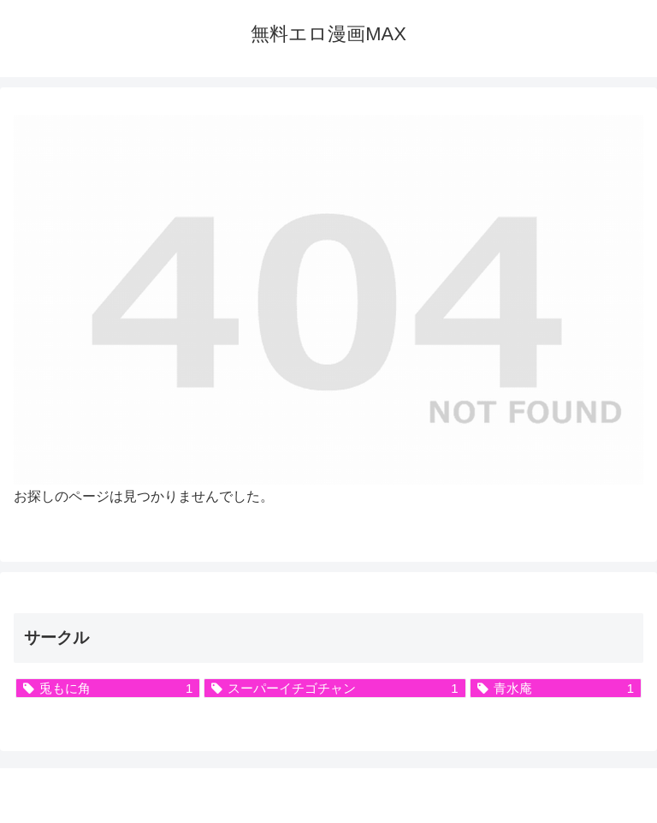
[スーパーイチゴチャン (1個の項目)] (334, 688)
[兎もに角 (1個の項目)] (107, 688)
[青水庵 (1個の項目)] (556, 688)
